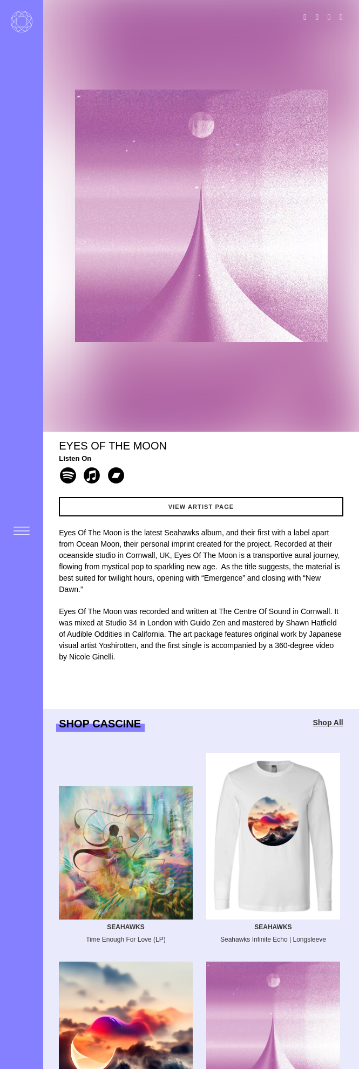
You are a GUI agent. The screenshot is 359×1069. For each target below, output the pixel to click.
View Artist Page (201, 506)
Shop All (328, 722)
